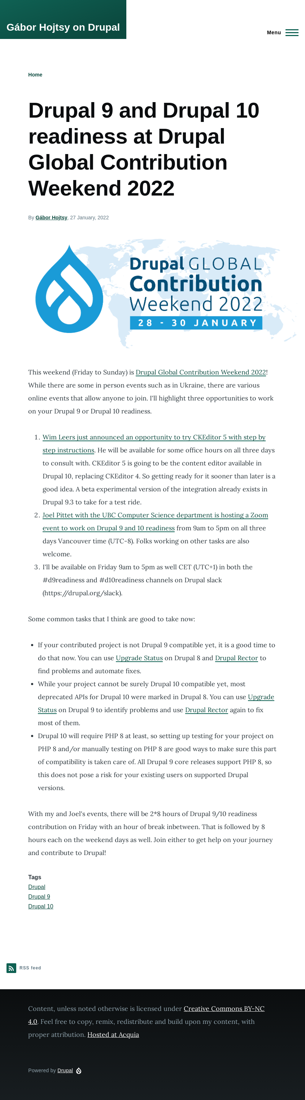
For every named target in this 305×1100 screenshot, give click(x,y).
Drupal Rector (236, 658)
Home (35, 75)
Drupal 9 (39, 897)
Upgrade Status (139, 658)
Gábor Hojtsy (51, 217)
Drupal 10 (40, 906)
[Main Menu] (281, 32)
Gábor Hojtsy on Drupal (63, 27)
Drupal (36, 887)
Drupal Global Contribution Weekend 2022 (201, 372)
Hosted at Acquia (113, 1034)
